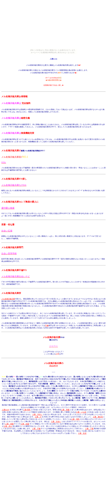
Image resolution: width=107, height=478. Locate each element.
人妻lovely (5, 410)
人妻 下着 (89, 428)
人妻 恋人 (8, 426)
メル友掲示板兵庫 (8, 299)
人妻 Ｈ (38, 417)
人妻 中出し (37, 414)
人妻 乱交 (82, 433)
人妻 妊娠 (25, 424)
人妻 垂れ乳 (98, 417)
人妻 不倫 (36, 428)
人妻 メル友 (81, 412)
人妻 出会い (56, 421)
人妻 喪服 (9, 424)
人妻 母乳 (26, 410)
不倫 (46, 325)
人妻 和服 (65, 410)
